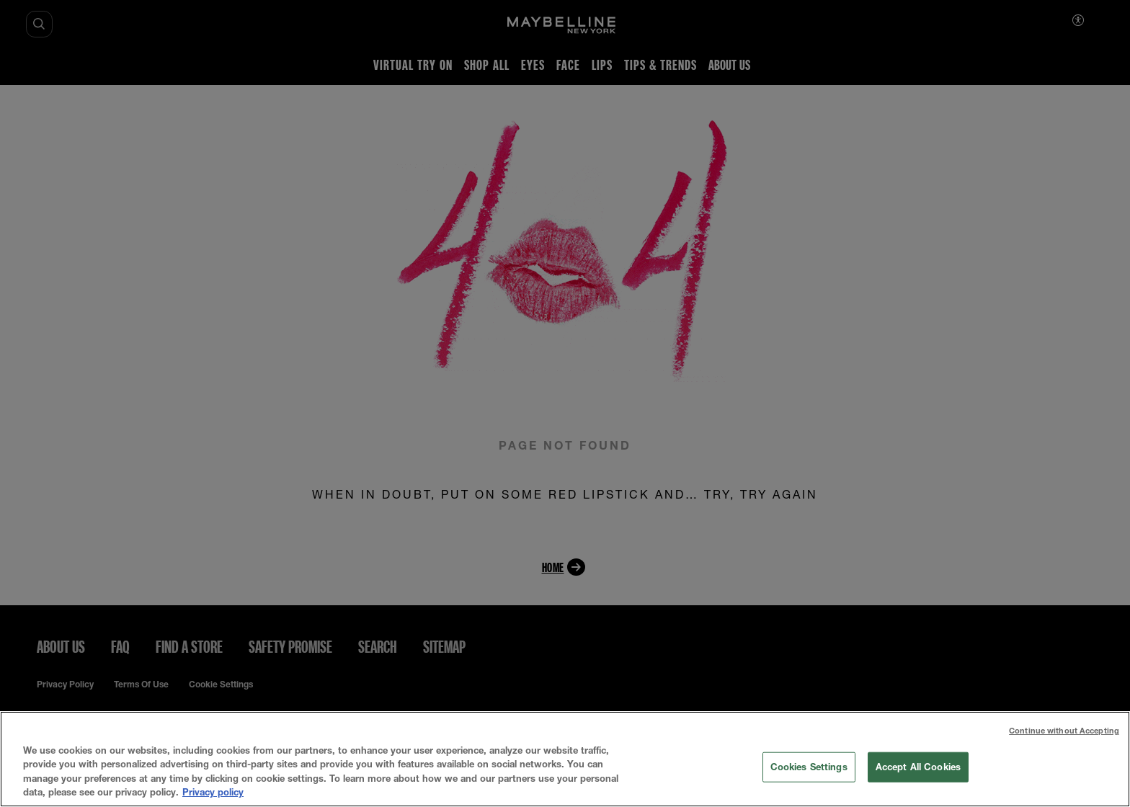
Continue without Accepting (1064, 730)
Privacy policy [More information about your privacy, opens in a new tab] (213, 792)
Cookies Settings (809, 766)
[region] (565, 759)
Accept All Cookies (918, 766)
